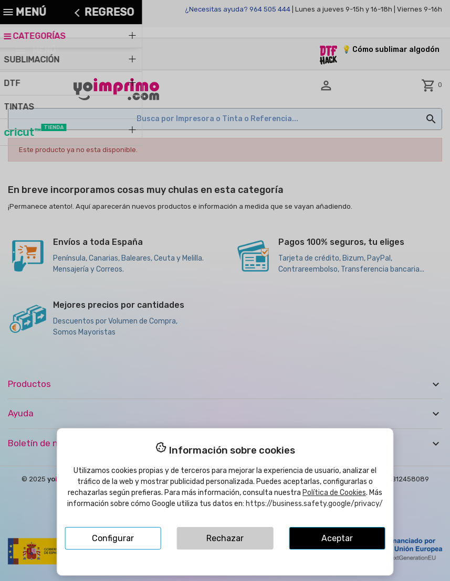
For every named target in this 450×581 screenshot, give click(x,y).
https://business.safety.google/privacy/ (314, 503)
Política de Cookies (334, 492)
